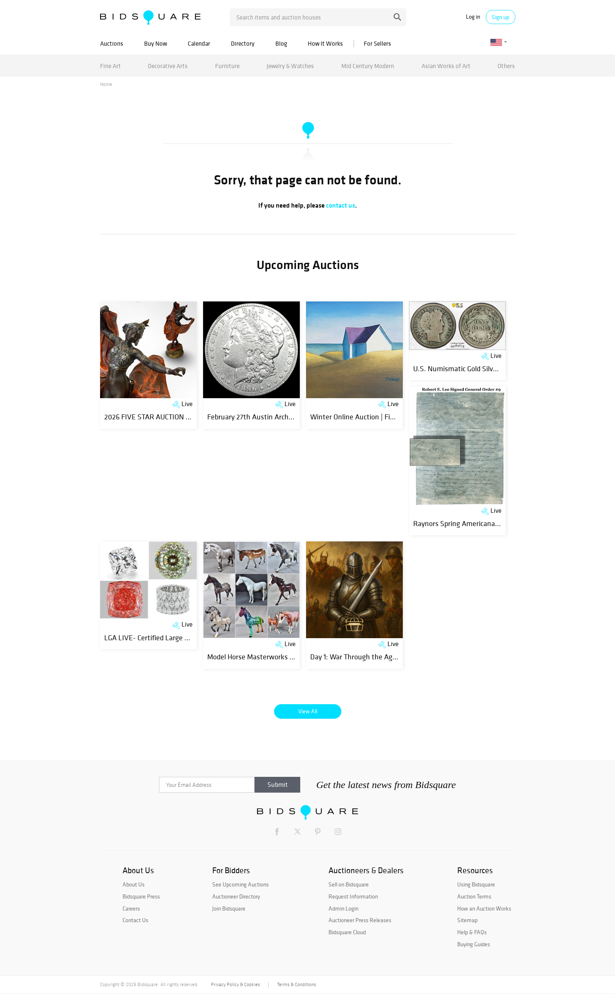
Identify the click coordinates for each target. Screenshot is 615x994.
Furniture (227, 66)
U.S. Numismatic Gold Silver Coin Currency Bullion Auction (502, 368)
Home (106, 84)
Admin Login (343, 908)
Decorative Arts (168, 66)
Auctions (111, 43)
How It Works (325, 43)
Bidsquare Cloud (347, 932)
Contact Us (135, 920)
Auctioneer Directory (236, 896)
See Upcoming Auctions (240, 884)
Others (506, 66)
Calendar (199, 43)
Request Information (353, 896)
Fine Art (110, 66)
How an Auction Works (484, 908)
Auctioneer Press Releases (359, 920)
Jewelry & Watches (290, 66)
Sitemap (467, 920)
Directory (243, 43)
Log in (473, 17)
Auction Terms (474, 896)
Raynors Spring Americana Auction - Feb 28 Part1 (489, 523)
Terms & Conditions (296, 984)
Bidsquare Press (141, 896)
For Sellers (377, 43)
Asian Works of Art (445, 66)
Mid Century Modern (367, 66)
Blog (281, 43)
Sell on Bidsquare (348, 884)
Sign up (500, 17)
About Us (134, 884)
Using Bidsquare (476, 884)
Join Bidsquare (228, 908)
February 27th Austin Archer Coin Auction (271, 416)
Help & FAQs (472, 932)
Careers (131, 908)
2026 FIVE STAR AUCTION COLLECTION (164, 416)
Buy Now (155, 43)
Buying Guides (473, 944)
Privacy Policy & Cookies (235, 984)
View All (307, 711)
